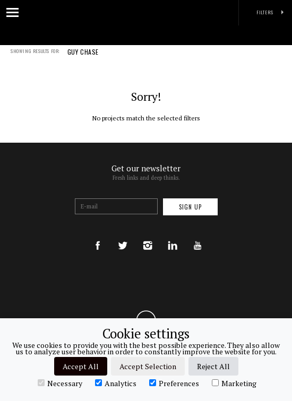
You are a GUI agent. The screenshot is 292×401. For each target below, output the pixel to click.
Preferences (174, 383)
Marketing (234, 383)
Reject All (213, 366)
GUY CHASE (83, 59)
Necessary (60, 383)
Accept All (81, 366)
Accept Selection (147, 366)
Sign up (190, 207)
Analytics (115, 383)
